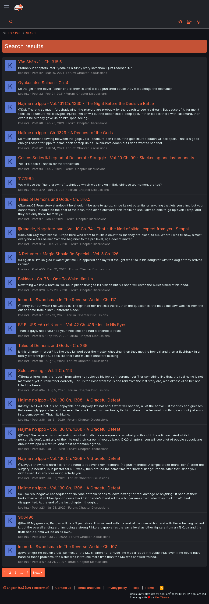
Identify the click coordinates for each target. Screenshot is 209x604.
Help (136, 588)
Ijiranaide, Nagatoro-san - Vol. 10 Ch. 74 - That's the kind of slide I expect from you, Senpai (103, 229)
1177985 (26, 178)
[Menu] (6, 7)
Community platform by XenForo (168, 594)
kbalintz (23, 73)
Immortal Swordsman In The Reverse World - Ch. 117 (67, 299)
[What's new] (198, 22)
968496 (26, 517)
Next (36, 572)
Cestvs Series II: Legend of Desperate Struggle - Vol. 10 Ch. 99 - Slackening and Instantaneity (106, 158)
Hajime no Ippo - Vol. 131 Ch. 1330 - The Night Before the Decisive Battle (86, 103)
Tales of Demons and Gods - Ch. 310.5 (54, 199)
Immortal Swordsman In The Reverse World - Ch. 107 (67, 546)
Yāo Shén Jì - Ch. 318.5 (40, 62)
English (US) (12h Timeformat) (26, 588)
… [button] (21, 572)
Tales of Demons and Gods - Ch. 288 (53, 345)
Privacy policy (117, 588)
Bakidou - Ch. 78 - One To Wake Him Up (55, 279)
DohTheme (162, 597)
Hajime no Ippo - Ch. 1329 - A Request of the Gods (65, 132)
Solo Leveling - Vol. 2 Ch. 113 (45, 370)
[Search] (11, 22)
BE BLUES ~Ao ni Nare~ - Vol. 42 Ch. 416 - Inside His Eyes (72, 324)
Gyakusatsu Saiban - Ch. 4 (43, 82)
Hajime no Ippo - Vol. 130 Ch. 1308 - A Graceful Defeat (69, 400)
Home (149, 588)
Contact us (63, 588)
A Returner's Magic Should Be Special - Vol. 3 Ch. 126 (68, 254)
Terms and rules (89, 588)
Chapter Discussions (92, 73)
